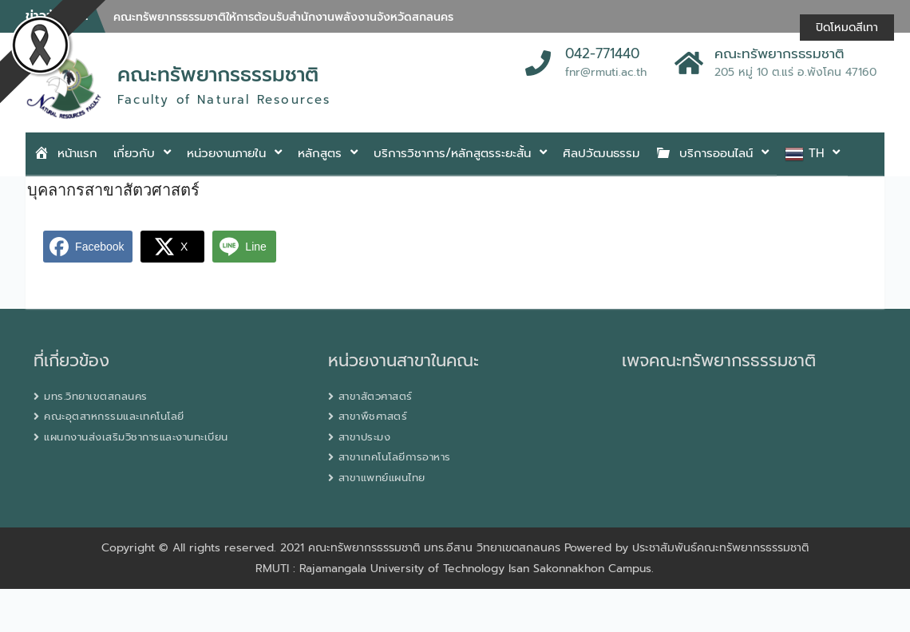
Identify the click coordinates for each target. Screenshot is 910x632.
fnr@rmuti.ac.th (606, 72)
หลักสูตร (320, 153)
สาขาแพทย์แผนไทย (381, 477)
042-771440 (602, 54)
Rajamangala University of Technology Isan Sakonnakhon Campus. (476, 568)
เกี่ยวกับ (134, 153)
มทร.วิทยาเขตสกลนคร (96, 396)
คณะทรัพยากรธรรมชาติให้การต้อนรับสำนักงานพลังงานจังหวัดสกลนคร (283, 17)
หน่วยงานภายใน (226, 153)
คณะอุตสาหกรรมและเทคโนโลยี (114, 416)
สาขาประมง (364, 436)
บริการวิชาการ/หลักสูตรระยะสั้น (452, 153)
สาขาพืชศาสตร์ (373, 416)
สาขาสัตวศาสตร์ (375, 396)
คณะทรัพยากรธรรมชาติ (217, 75)
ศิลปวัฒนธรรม (601, 153)
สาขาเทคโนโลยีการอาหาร (394, 456)
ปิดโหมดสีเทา (847, 27)
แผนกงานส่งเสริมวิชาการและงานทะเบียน (136, 436)
